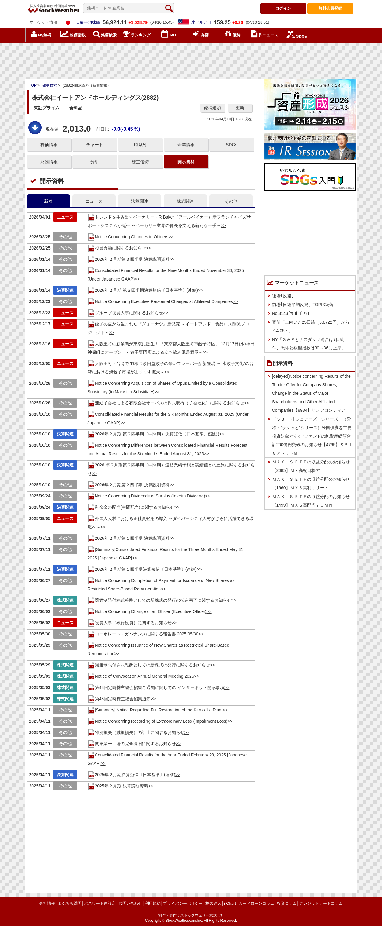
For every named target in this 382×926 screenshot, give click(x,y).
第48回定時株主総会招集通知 (119, 698)
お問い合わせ (130, 903)
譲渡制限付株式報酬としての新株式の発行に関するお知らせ (149, 665)
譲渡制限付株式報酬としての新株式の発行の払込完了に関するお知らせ (159, 600)
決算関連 (139, 201)
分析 (94, 161)
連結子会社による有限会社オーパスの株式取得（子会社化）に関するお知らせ (166, 403)
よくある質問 (69, 903)
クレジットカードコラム (321, 903)
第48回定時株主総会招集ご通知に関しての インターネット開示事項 (156, 687)
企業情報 (186, 144)
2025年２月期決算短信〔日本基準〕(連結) (131, 774)
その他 (231, 201)
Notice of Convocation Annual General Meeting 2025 (141, 676)
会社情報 (47, 903)
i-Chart (230, 903)
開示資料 (186, 161)
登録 (330, 8)
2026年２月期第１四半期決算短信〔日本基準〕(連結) (142, 569)
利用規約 (153, 903)
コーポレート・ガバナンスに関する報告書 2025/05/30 (143, 634)
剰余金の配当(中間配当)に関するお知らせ (131, 507)
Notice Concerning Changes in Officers (128, 236)
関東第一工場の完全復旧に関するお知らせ (132, 743)
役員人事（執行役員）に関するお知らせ (130, 622)
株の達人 (213, 903)
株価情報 (49, 144)
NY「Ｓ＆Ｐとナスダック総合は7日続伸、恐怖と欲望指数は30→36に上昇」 (308, 343)
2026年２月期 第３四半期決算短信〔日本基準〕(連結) (143, 290)
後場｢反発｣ (282, 295)
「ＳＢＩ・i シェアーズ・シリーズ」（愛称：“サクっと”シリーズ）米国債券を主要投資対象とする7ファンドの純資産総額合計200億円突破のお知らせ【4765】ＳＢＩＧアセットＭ (312, 436)
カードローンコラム (256, 903)
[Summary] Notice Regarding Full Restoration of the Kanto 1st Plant (155, 709)
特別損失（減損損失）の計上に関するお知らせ (136, 732)
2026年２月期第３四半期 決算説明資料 (129, 259)
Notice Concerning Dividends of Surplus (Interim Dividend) (146, 496)
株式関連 (185, 201)
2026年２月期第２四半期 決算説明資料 (129, 484)
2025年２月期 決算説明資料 (118, 785)
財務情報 (49, 161)
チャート (94, 144)
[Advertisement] (191, 59)
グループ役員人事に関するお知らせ (125, 312)
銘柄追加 (212, 107)
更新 (240, 107)
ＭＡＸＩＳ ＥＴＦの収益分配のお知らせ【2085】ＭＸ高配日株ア (311, 466)
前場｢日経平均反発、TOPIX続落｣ (304, 304)
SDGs (231, 144)
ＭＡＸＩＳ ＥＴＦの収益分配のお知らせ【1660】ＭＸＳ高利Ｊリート (311, 483)
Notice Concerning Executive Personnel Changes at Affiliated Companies (160, 301)
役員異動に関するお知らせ (117, 248)
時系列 (140, 144)
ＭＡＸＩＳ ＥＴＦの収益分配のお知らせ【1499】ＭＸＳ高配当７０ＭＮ (311, 501)
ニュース (94, 201)
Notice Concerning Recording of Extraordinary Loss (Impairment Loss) (158, 721)
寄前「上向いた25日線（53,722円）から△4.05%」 (310, 326)
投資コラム (287, 903)
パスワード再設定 (100, 903)
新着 (48, 201)
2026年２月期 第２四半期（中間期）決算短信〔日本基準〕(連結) (153, 434)
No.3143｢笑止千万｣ (291, 313)
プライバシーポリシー (183, 903)
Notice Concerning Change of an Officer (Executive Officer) (147, 611)
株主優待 (140, 161)
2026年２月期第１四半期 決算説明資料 (129, 538)
